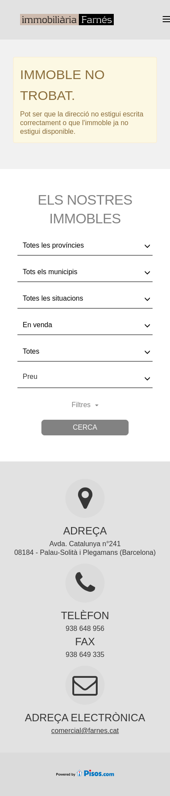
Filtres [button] (85, 404)
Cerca (85, 427)
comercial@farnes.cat (85, 730)
